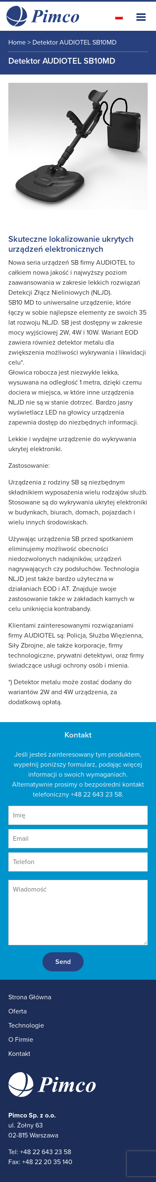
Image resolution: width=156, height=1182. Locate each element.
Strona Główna (29, 997)
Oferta (17, 1011)
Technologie (26, 1025)
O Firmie (20, 1039)
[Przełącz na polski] (119, 16)
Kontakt (19, 1054)
